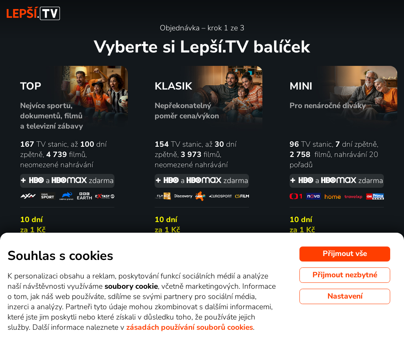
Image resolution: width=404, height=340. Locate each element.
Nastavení (345, 296)
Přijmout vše (345, 253)
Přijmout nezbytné (344, 275)
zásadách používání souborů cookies (189, 327)
